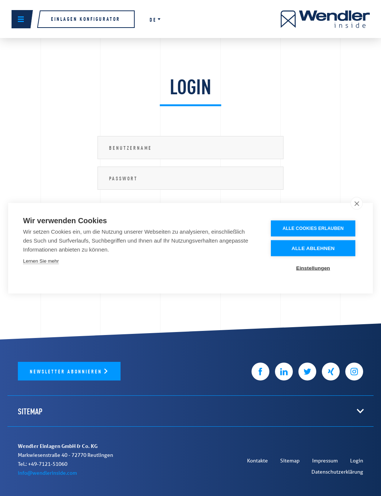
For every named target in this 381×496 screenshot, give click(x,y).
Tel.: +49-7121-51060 (42, 464)
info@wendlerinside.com (47, 473)
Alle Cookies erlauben (312, 228)
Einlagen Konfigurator (85, 18)
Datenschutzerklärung (337, 471)
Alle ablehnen (312, 248)
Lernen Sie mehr (41, 260)
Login (356, 460)
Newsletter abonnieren (67, 371)
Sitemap (290, 460)
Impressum (325, 460)
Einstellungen (313, 268)
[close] (356, 203)
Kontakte (257, 460)
